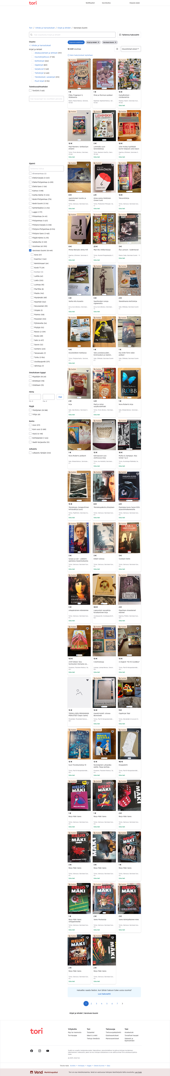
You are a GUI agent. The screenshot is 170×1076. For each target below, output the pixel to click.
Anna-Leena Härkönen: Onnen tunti (102, 199)
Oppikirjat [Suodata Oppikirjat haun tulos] (41, 65)
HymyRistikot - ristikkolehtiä (124, 96)
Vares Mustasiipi (100, 919)
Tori (30, 28)
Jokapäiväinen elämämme (78, 610)
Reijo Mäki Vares (75, 816)
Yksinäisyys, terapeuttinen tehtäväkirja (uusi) (79, 508)
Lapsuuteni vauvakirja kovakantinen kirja (102, 611)
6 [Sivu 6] (112, 1003)
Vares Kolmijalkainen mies (129, 919)
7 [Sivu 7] (117, 1003)
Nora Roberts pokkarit (77, 456)
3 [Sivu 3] (96, 1003)
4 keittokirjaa (99, 662)
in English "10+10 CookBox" (129, 662)
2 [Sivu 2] (91, 1003)
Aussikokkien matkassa (78, 353)
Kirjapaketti (123, 765)
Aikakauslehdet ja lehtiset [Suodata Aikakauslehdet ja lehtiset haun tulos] (48, 53)
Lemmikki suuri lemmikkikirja (99, 148)
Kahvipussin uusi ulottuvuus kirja (100, 457)
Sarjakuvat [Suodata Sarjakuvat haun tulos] (42, 69)
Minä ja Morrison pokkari (103, 95)
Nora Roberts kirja (126, 404)
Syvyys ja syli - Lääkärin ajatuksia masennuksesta (78, 560)
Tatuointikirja (124, 198)
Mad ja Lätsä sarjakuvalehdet (100, 405)
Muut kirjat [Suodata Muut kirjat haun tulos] (42, 81)
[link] (40, 45)
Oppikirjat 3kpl (124, 713)
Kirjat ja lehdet (64, 28)
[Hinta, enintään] (49, 397)
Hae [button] (60, 397)
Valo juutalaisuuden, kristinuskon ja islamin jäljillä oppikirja (103, 355)
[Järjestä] (131, 49)
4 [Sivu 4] (101, 1003)
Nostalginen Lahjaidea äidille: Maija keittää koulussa (102, 767)
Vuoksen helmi (124, 559)
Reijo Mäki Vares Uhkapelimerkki (75, 920)
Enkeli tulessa (99, 559)
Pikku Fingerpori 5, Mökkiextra (76, 96)
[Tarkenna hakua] (46, 168)
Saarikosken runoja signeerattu (101, 302)
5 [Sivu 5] (106, 1003)
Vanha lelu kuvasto (76, 301)
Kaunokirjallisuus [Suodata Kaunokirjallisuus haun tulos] (45, 57)
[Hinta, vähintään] (35, 397)
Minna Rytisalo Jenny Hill (78, 250)
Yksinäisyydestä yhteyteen (104, 507)
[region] (79, 74)
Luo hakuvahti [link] (104, 994)
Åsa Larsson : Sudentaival (129, 250)
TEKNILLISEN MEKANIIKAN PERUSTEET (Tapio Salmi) (79, 714)
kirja (70, 404)
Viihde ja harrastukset (45, 28)
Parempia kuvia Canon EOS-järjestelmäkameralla (129, 508)
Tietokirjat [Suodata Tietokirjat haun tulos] (42, 73)
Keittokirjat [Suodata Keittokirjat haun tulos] (42, 61)
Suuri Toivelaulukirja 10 (77, 765)
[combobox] (72, 35)
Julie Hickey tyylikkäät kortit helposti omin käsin (129, 148)
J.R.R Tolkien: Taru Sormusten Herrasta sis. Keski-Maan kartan (78, 664)
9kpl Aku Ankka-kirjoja (102, 250)
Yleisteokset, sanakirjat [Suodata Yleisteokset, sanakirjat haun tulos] (47, 77)
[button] (129, 35)
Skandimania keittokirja (128, 301)
